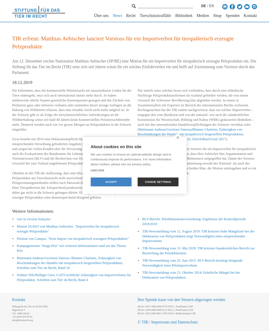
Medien (203, 15)
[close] (177, 137)
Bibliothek (184, 15)
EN (211, 6)
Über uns (101, 15)
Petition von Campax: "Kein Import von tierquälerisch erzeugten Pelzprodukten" (73, 239)
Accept (111, 181)
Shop (217, 15)
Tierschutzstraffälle (155, 15)
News (117, 15)
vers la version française (34, 219)
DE (203, 6)
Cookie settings (158, 181)
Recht (131, 15)
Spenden (233, 15)
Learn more (97, 170)
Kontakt (250, 15)
